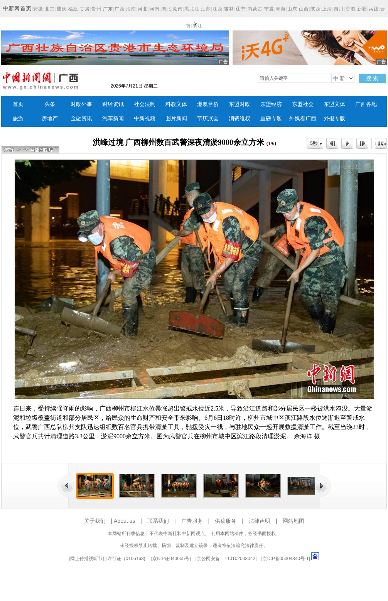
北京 (50, 9)
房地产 (50, 118)
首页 (18, 104)
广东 (108, 9)
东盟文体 (334, 104)
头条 (49, 104)
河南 (155, 9)
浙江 (197, 26)
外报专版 (334, 118)
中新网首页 (17, 8)
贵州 (96, 9)
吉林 (229, 9)
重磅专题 (271, 118)
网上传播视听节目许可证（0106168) (107, 558)
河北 (143, 9)
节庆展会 (208, 118)
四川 (339, 9)
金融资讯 (81, 118)
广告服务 (192, 521)
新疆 (362, 9)
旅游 (18, 118)
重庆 (62, 9)
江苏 (206, 9)
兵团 (374, 9)
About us (124, 521)
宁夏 (269, 9)
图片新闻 (176, 118)
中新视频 (144, 118)
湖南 (178, 9)
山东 (292, 9)
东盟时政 (239, 104)
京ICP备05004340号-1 (286, 558)
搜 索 (372, 78)
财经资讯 (113, 104)
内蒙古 (255, 9)
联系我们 (158, 521)
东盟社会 (303, 104)
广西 (120, 9)
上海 (327, 9)
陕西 (315, 9)
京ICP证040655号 (170, 558)
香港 (351, 9)
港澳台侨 (208, 104)
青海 (281, 9)
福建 (73, 9)
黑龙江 (191, 9)
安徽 (38, 9)
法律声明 (259, 521)
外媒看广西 (302, 118)
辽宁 (241, 9)
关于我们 (95, 521)
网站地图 (293, 521)
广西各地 (366, 104)
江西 (218, 9)
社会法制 (144, 104)
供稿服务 (225, 521)
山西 (304, 9)
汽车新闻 (113, 118)
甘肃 (85, 9)
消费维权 (239, 118)
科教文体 (176, 104)
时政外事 (81, 104)
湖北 (166, 9)
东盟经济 (271, 104)
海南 (131, 9)
